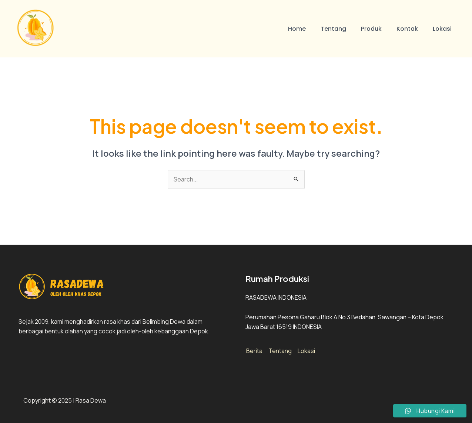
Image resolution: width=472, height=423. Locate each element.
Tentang (333, 28)
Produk (371, 28)
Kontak (407, 28)
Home (297, 28)
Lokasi (442, 28)
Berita (254, 351)
